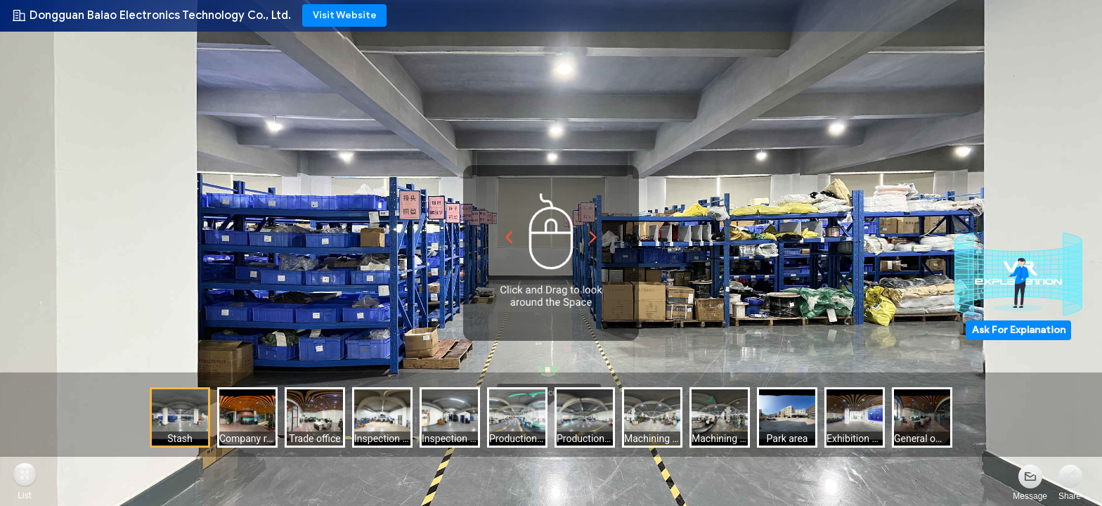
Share (1069, 496)
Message (1030, 496)
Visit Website (345, 15)
